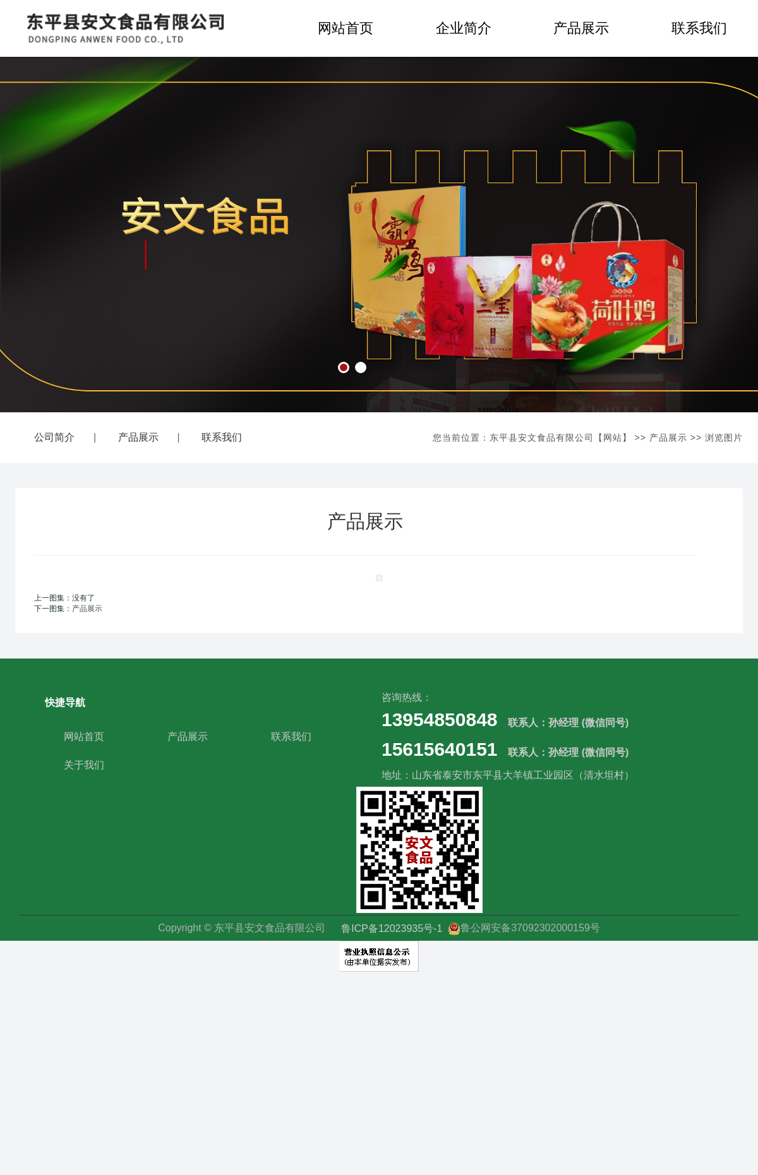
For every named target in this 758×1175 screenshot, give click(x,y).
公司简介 (54, 437)
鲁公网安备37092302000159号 (524, 927)
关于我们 (84, 765)
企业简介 (463, 28)
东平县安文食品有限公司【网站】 (561, 437)
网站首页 (345, 28)
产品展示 (581, 28)
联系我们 (222, 437)
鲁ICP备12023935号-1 (393, 927)
